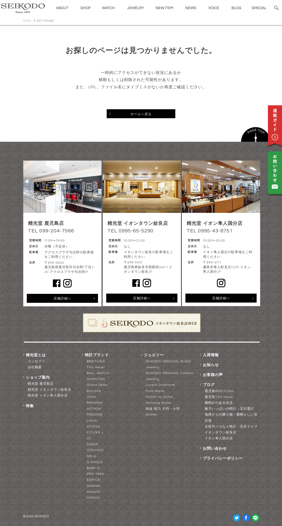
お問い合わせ (215, 448)
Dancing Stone (158, 403)
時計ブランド (97, 354)
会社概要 (35, 367)
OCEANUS (95, 450)
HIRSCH (93, 497)
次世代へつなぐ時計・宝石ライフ (231, 426)
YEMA (91, 397)
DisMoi (151, 414)
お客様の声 (213, 374)
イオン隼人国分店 (219, 438)
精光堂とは (36, 354)
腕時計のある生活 (219, 403)
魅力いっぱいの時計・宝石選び (229, 408)
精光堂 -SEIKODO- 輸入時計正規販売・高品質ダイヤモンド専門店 (23, 8)
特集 (30, 405)
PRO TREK (95, 474)
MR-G (91, 456)
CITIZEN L (95, 432)
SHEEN (92, 444)
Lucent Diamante (160, 385)
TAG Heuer (96, 367)
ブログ (209, 384)
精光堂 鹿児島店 (41, 383)
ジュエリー (154, 354)
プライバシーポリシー (223, 458)
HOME (27, 20)
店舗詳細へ (62, 298)
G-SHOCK (95, 462)
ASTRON (94, 408)
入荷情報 (211, 354)
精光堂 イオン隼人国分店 (48, 395)
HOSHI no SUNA (159, 397)
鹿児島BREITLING (219, 391)
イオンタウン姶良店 (220, 432)
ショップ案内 (38, 377)
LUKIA (92, 420)
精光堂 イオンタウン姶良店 (49, 389)
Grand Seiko (97, 385)
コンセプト (36, 361)
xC (89, 438)
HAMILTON (96, 379)
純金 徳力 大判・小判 (163, 408)
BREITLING (96, 361)
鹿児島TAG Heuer (219, 397)
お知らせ (211, 364)
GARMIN (94, 486)
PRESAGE (94, 414)
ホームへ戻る (141, 114)
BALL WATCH (98, 373)
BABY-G (93, 468)
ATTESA (93, 426)
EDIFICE (93, 479)
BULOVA (94, 391)
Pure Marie (155, 391)
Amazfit (93, 492)
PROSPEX (95, 403)
